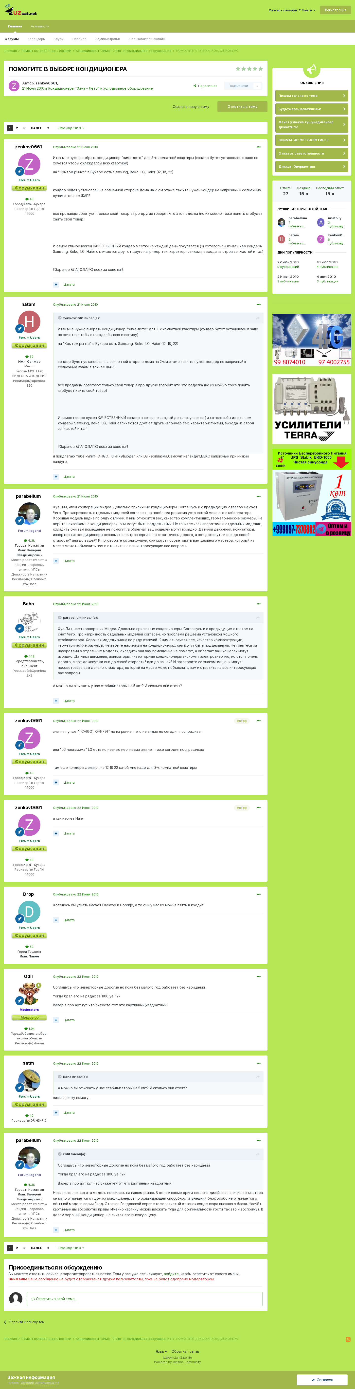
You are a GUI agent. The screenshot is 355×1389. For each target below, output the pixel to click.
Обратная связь (185, 1351)
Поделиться (205, 86)
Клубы (59, 39)
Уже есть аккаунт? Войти (292, 10)
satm (28, 1063)
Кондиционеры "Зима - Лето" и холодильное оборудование (100, 88)
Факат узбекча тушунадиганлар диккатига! (306, 124)
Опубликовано (75, 147)
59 (29, 356)
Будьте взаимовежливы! (300, 109)
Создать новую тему (191, 106)
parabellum (28, 496)
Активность (40, 26)
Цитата (69, 284)
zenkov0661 (46, 83)
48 (29, 199)
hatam (28, 304)
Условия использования (39, 1383)
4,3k (29, 540)
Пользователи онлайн (147, 39)
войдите (171, 1274)
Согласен (322, 1380)
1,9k (29, 1029)
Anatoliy (334, 218)
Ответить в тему (242, 106)
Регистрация (335, 10)
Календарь (36, 39)
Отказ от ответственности (301, 153)
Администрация (108, 39)
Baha (28, 603)
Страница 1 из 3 (71, 128)
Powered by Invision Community (177, 1362)
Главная (15, 28)
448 (29, 656)
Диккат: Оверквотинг (297, 166)
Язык (161, 1351)
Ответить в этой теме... (54, 1299)
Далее (36, 128)
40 (29, 1115)
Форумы (11, 39)
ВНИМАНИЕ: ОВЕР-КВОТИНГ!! (304, 140)
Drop (28, 894)
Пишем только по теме (298, 96)
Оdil (28, 976)
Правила (79, 39)
